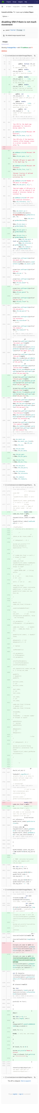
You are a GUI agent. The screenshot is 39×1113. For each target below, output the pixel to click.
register (15, 1094)
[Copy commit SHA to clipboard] (14, 12)
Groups (14, 2)
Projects (9, 2)
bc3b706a (30, 6)
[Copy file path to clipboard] (35, 56)
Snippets (20, 2)
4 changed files (12, 47)
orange (19, 30)
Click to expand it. (26, 1081)
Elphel (8, 6)
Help (26, 2)
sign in (21, 1094)
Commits (23, 6)
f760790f (13, 30)
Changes (5, 42)
